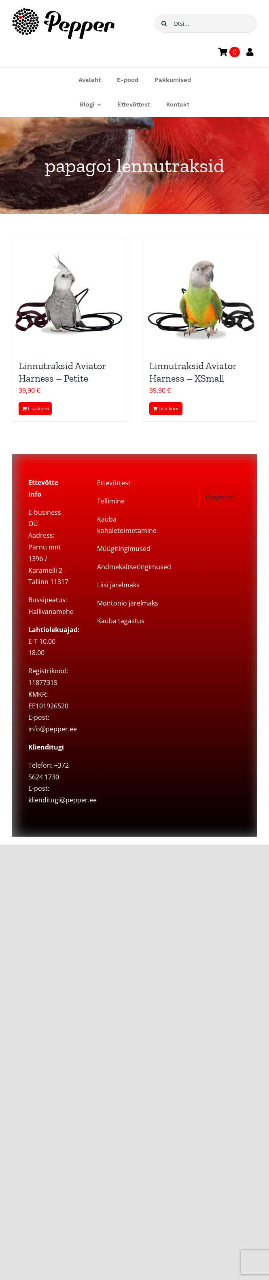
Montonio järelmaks (127, 603)
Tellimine (111, 501)
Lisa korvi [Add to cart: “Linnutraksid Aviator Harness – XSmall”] (169, 408)
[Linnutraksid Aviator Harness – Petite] (69, 295)
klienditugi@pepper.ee (62, 800)
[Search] (164, 24)
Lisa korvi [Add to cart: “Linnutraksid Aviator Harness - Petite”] (38, 408)
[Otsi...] (206, 24)
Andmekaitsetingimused (134, 566)
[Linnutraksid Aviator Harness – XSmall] (200, 295)
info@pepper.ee (52, 729)
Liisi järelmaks (118, 584)
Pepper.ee (219, 497)
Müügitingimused (123, 548)
